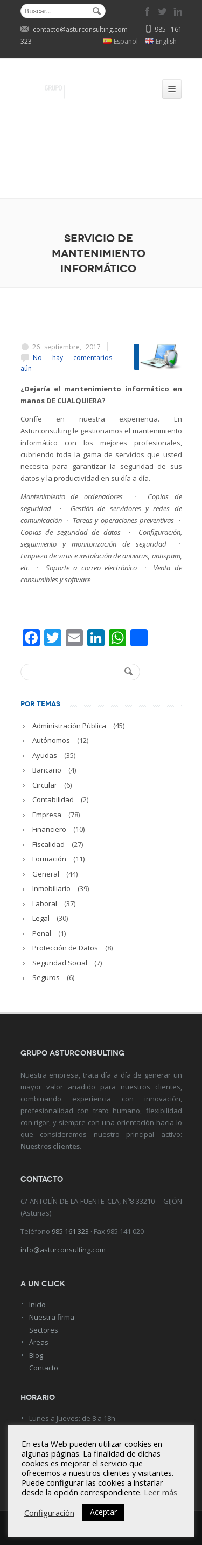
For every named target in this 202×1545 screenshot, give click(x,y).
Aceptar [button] (103, 1512)
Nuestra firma (51, 1317)
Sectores (43, 1330)
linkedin (177, 11)
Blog (36, 1355)
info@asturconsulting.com (63, 1249)
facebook (147, 11)
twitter (162, 11)
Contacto (43, 1367)
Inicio (37, 1304)
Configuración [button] (49, 1513)
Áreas (38, 1342)
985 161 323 (70, 1231)
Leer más (160, 1492)
